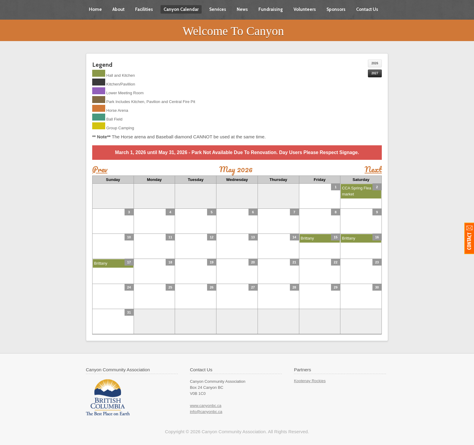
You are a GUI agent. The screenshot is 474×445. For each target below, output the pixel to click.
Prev (99, 169)
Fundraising (270, 9)
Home (95, 9)
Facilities (144, 9)
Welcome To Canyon (233, 31)
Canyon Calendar (181, 9)
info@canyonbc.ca (206, 411)
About (118, 9)
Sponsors (336, 9)
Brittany (307, 238)
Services (217, 9)
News (242, 9)
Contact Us (367, 9)
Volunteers (305, 9)
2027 (375, 73)
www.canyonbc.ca (205, 405)
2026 (375, 63)
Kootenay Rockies (310, 381)
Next (373, 169)
